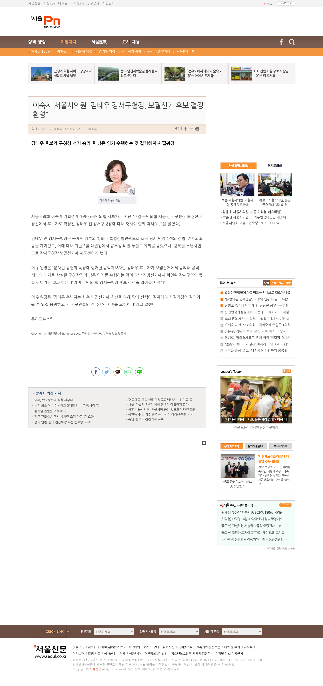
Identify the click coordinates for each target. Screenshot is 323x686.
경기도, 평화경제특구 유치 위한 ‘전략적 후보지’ (258, 337)
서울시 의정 (84, 51)
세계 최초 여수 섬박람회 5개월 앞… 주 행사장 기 (66, 405)
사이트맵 (249, 647)
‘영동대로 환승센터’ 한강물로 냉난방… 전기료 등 (160, 399)
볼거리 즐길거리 (158, 51)
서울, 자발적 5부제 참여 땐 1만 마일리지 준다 (158, 404)
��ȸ (288, 283)
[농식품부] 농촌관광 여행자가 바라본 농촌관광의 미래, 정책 (259, 539)
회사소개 (78, 653)
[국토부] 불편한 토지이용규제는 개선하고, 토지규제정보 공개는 (262, 532)
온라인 (112, 647)
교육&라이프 (186, 51)
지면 (104, 647)
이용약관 (134, 653)
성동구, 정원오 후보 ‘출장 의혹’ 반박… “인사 (256, 331)
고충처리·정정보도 (208, 647)
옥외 (121, 647)
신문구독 (78, 647)
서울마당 (134, 647)
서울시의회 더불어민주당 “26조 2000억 (251, 223)
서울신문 (34, 3)
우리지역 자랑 (131, 51)
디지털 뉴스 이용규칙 (229, 653)
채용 (122, 653)
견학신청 (168, 647)
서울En (79, 3)
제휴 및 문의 (232, 647)
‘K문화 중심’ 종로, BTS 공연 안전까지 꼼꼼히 (256, 350)
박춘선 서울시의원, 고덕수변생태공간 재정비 (254, 217)
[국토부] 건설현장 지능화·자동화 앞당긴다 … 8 (251, 525)
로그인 (271, 3)
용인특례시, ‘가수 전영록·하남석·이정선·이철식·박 (161, 414)
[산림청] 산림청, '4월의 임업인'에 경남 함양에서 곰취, (255, 519)
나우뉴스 (64, 3)
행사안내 (110, 653)
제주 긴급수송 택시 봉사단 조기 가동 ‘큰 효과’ (64, 416)
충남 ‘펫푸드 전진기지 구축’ (146, 419)
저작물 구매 (151, 647)
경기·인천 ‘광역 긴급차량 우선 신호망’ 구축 (62, 422)
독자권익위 (185, 647)
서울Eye (49, 3)
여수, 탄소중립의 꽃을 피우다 (53, 400)
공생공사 (93, 3)
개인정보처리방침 (155, 653)
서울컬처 (108, 3)
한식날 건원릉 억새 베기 (50, 411)
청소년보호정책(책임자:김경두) (191, 653)
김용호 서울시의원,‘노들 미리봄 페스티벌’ (252, 212)
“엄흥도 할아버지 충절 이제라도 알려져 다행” (256, 344)
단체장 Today (41, 51)
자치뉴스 (63, 51)
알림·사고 (94, 653)
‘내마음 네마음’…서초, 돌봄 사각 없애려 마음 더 (256, 419)
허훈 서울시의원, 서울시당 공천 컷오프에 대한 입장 (162, 409)
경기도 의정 (107, 51)
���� (266, 283)
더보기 (285, 505)
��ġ (273, 283)
